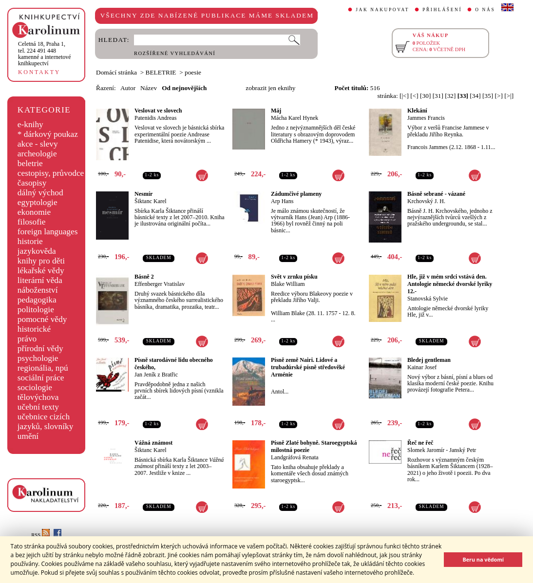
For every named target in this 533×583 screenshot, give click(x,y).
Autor (127, 88)
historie (30, 241)
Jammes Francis (426, 117)
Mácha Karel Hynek (294, 117)
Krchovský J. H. (426, 201)
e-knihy (30, 124)
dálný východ (40, 192)
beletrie (30, 163)
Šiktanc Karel (150, 201)
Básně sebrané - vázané (436, 193)
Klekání (417, 110)
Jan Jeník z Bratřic (156, 374)
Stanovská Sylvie (427, 298)
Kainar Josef (422, 367)
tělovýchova (38, 397)
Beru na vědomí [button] (483, 559)
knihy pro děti (41, 260)
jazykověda (37, 251)
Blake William (288, 284)
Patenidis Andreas (155, 117)
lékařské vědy (41, 270)
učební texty (38, 407)
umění (28, 436)
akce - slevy (38, 144)
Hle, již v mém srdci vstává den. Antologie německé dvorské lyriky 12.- (449, 284)
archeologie (37, 153)
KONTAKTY (39, 72)
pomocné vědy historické (42, 324)
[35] (487, 95)
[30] (425, 95)
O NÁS (485, 9)
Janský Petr (462, 450)
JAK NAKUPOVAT (382, 9)
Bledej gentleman (429, 360)
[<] (414, 95)
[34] (475, 95)
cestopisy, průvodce (51, 173)
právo (27, 338)
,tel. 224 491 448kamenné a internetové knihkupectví (44, 53)
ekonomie (34, 212)
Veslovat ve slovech (158, 110)
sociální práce (41, 377)
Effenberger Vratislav (159, 284)
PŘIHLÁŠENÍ (442, 9)
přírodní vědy (40, 348)
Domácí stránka (116, 72)
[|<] (404, 95)
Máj (276, 110)
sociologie (35, 387)
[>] (498, 95)
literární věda (40, 280)
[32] (450, 95)
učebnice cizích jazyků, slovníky (46, 421)
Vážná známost (153, 442)
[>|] (509, 95)
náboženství (38, 290)
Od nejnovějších (184, 88)
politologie (36, 309)
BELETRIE (161, 72)
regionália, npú (43, 368)
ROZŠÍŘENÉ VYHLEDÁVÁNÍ (174, 53)
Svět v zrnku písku (294, 276)
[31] (438, 95)
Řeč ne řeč (420, 442)
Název (148, 88)
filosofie (32, 221)
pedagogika (37, 299)
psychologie (38, 358)
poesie (193, 72)
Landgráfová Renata (295, 457)
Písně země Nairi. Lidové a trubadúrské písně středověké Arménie (308, 367)
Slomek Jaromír (425, 450)
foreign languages (48, 231)
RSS (40, 535)
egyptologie (37, 202)
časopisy (32, 183)
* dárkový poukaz (48, 134)
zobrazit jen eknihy (270, 88)
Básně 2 (144, 276)
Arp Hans (282, 201)
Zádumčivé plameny (296, 193)
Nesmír (143, 193)
